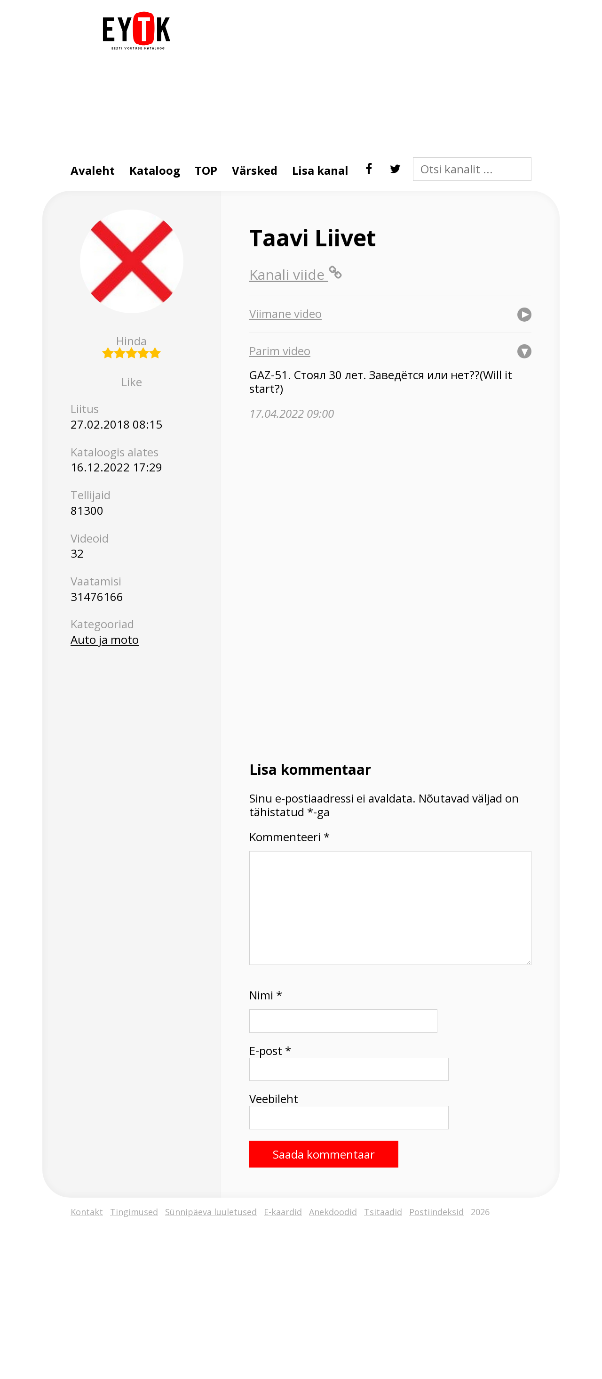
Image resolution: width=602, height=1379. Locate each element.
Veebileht (273, 1099)
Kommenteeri (289, 837)
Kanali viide (295, 274)
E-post (270, 1051)
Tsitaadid (383, 1212)
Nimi (265, 995)
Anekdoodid (333, 1212)
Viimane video (285, 313)
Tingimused (134, 1212)
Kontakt (87, 1212)
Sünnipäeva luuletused (211, 1212)
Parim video (279, 350)
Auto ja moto (105, 639)
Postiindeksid (436, 1212)
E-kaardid (283, 1212)
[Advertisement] (355, 77)
